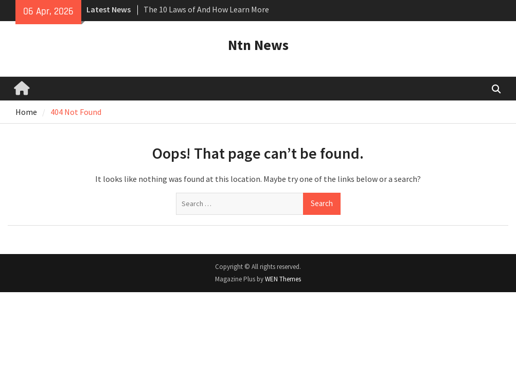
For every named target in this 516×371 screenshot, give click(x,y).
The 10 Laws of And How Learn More (206, 9)
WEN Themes (283, 279)
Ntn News (258, 45)
